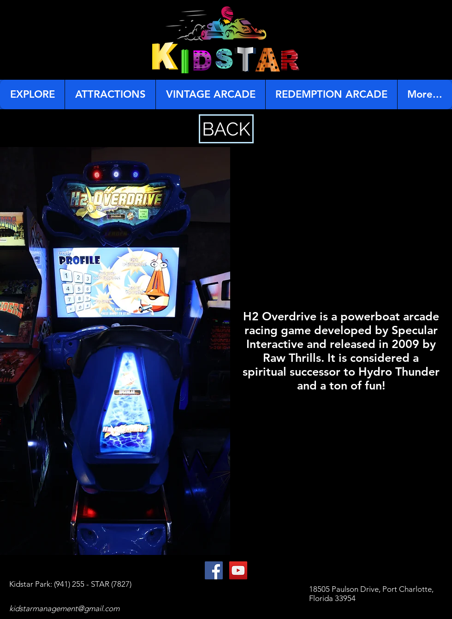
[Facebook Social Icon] (214, 570)
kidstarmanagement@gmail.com (64, 608)
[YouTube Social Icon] (238, 570)
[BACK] (226, 128)
